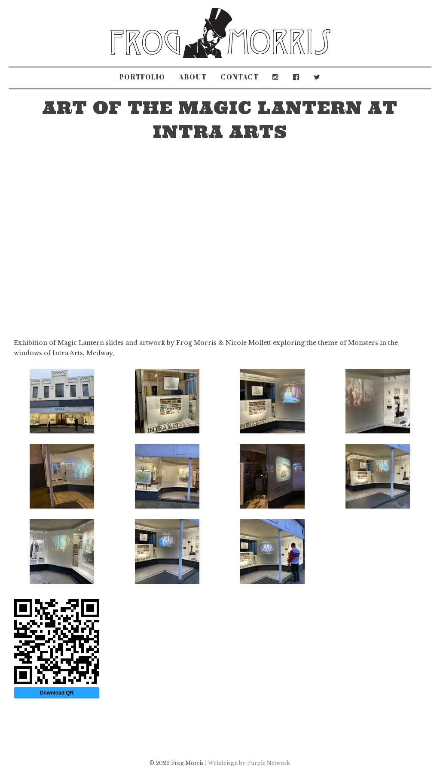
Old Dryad (20, 721)
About (193, 77)
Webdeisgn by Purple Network (249, 763)
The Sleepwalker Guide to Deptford (20, 736)
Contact (239, 77)
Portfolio (142, 77)
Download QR (57, 693)
